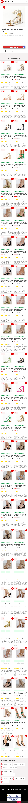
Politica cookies (12, 802)
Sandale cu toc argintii (7, 764)
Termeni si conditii (6, 789)
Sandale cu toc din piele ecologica (9, 767)
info (12, 79)
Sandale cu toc (5, 782)
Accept (18, 802)
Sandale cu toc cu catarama (8, 774)
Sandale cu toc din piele (7, 771)
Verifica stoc (17, 47)
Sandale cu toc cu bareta (7, 778)
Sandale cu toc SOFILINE (19, 764)
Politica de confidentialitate (16, 789)
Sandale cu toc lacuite (19, 778)
